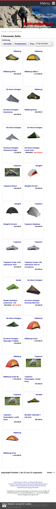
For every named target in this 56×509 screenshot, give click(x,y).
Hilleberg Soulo (31, 339)
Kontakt (36, 487)
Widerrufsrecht (15, 486)
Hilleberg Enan (30, 110)
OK (4, 506)
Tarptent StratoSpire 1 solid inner (11, 417)
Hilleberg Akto (9, 72)
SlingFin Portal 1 (31, 186)
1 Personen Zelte (15, 31)
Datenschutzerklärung (17, 484)
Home (3, 31)
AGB (27, 484)
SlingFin (39, 166)
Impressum (18, 482)
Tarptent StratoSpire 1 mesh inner (32, 379)
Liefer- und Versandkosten (32, 482)
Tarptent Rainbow (32, 224)
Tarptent (17, 166)
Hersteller (8, 44)
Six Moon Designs (13, 89)
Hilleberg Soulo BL (11, 377)
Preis (32, 44)
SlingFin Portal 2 (10, 224)
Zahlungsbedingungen (38, 484)
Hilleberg (17, 51)
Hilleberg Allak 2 (31, 72)
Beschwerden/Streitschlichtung (33, 486)
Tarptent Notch (10, 186)
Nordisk (39, 395)
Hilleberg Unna (9, 453)
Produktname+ (21, 44)
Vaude (18, 280)
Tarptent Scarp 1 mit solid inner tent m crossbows (33, 264)
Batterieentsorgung (24, 487)
